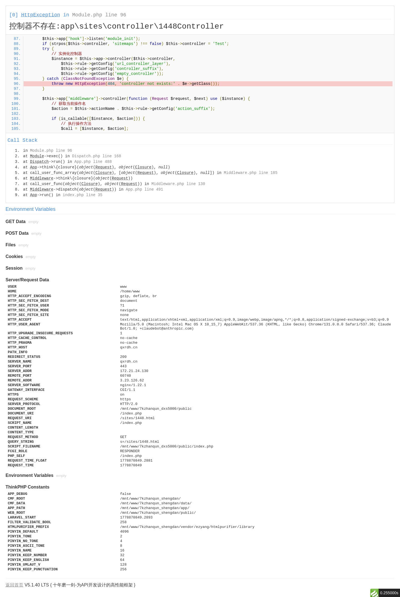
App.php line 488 (93, 162)
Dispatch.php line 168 (96, 156)
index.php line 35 (82, 195)
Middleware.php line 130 (178, 184)
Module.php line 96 (99, 15)
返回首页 (14, 585)
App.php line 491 (144, 189)
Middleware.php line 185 (251, 173)
